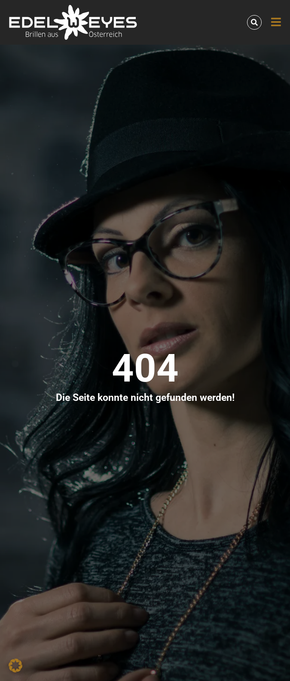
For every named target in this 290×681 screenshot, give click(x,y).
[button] (15, 665)
